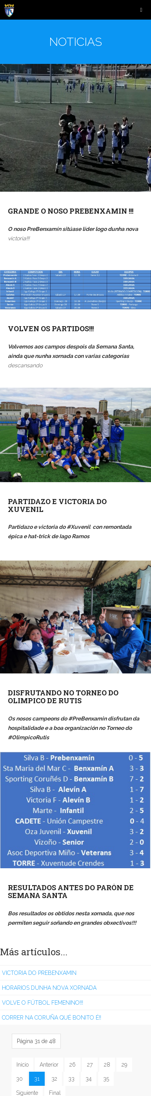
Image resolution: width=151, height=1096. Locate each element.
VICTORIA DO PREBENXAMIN (39, 973)
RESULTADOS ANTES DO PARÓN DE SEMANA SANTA (71, 891)
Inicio (22, 1065)
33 (71, 1079)
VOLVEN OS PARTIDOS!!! (51, 328)
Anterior (49, 1065)
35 (106, 1079)
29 (124, 1065)
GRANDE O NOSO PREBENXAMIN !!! (70, 211)
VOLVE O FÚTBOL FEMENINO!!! (42, 1003)
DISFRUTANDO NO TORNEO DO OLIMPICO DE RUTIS (63, 696)
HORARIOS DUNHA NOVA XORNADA (49, 988)
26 (72, 1065)
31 (37, 1079)
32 (54, 1079)
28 (107, 1065)
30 (19, 1079)
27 (90, 1065)
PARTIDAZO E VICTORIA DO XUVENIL (57, 505)
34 (89, 1079)
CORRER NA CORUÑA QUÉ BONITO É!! (51, 1017)
